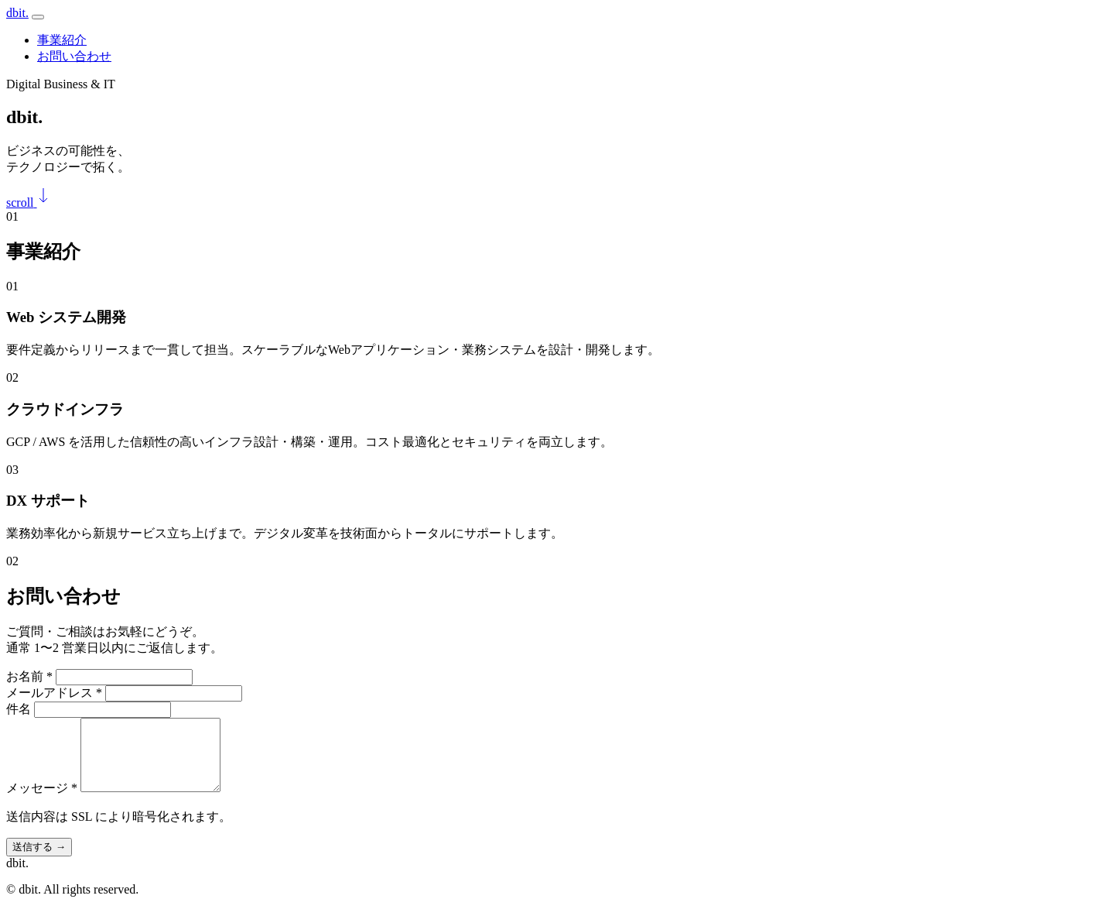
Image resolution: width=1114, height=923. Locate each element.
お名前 (29, 676)
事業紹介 (62, 39)
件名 (18, 708)
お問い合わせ (74, 56)
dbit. (17, 12)
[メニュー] (38, 17)
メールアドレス (54, 692)
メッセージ (41, 801)
